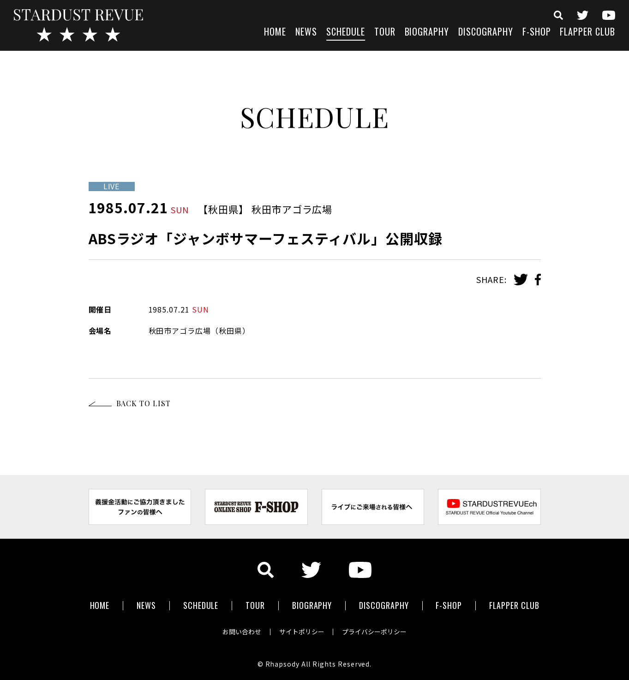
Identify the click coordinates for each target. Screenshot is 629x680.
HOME (275, 32)
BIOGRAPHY (427, 32)
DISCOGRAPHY (485, 32)
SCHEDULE (345, 32)
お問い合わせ (241, 631)
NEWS (306, 32)
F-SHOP (536, 32)
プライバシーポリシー (375, 631)
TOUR (384, 32)
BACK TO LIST (143, 403)
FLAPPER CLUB (587, 32)
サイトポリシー (301, 631)
